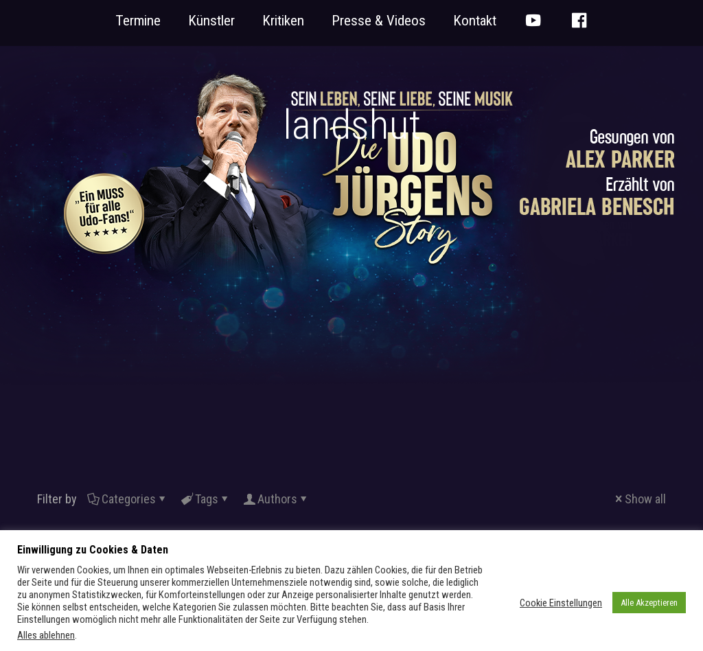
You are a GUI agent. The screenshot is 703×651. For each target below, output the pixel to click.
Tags (206, 499)
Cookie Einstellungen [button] (561, 603)
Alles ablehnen (46, 635)
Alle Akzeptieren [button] (649, 602)
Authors (276, 499)
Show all (639, 499)
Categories (127, 499)
